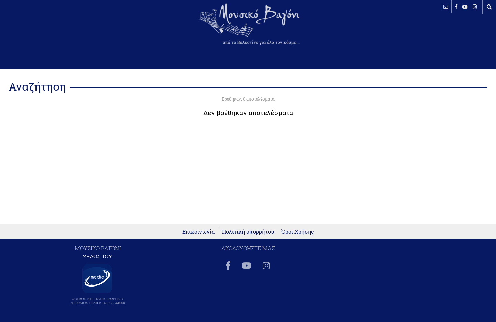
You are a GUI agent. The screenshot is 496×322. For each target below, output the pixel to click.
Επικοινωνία (198, 231)
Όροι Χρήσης (297, 231)
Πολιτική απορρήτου (248, 231)
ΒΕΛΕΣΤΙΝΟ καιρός (42, 29)
